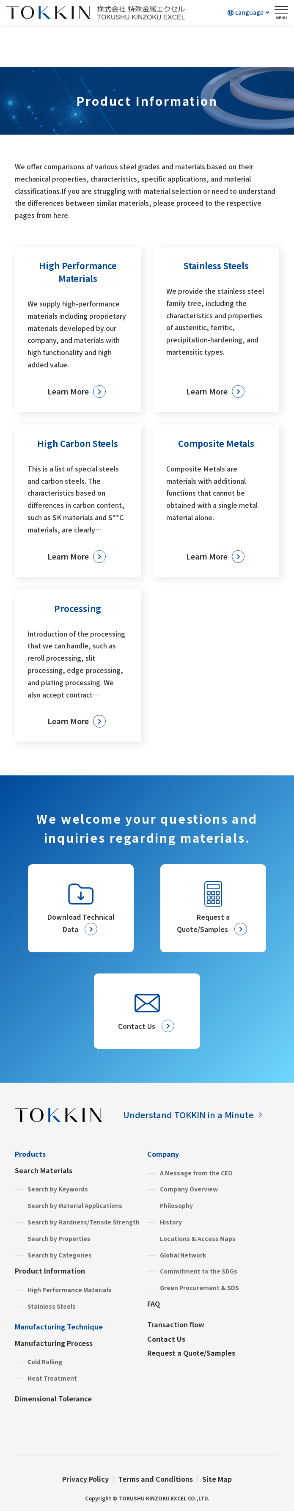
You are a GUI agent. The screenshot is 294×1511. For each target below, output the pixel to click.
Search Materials (43, 1170)
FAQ (153, 1304)
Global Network (183, 1255)
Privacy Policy (85, 1479)
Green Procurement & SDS (199, 1287)
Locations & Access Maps (198, 1238)
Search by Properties (59, 1238)
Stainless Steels (51, 1306)
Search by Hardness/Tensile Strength (83, 1222)
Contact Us (166, 1339)
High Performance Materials (69, 1289)
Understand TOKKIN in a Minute (188, 1114)
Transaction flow (175, 1324)
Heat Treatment (52, 1378)
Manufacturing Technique (59, 1326)
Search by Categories (59, 1255)
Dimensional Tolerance (53, 1398)
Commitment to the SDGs (198, 1271)
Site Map (217, 1479)
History (171, 1222)
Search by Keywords (57, 1189)
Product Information (50, 1271)
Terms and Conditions (155, 1479)
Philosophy (176, 1205)
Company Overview (189, 1189)
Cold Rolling (44, 1361)
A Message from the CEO (196, 1173)
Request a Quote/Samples (191, 1353)
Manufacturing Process (54, 1343)
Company (163, 1154)
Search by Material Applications (74, 1205)
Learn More (68, 391)
